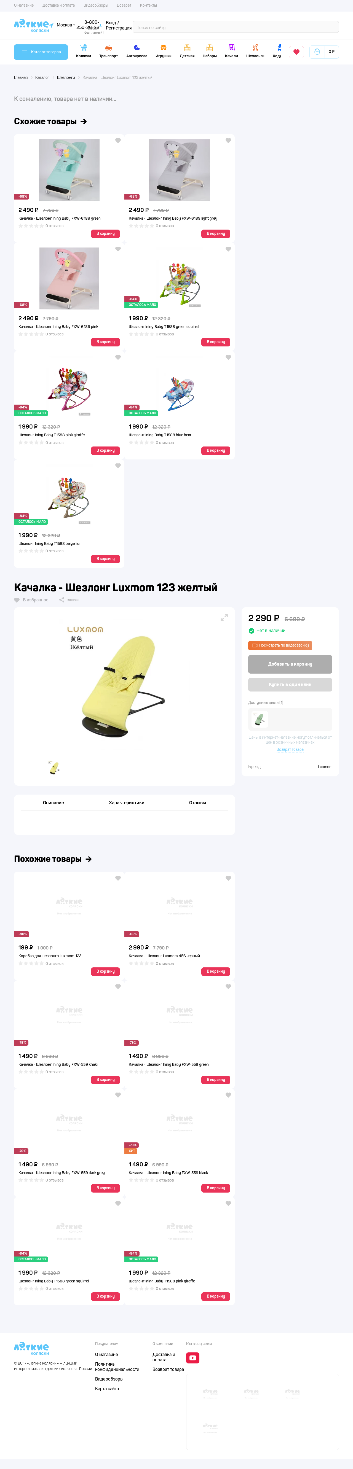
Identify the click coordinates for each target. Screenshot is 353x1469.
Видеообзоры (96, 6)
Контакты (148, 6)
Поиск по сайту (78, 25)
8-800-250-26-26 (248, 25)
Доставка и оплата (58, 6)
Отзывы (197, 810)
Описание (53, 810)
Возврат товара (290, 753)
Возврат (124, 6)
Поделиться (76, 601)
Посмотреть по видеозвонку (280, 647)
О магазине (24, 6)
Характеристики (127, 810)
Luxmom (325, 770)
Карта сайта (107, 1399)
